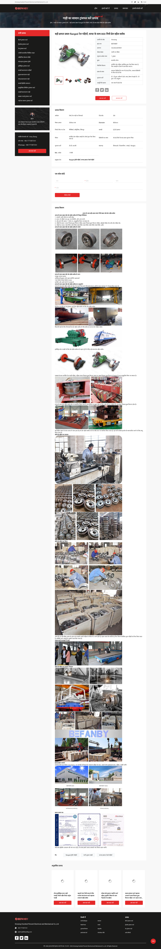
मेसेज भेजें (67, 195)
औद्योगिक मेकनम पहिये (24, 57)
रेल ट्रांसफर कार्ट (22, 48)
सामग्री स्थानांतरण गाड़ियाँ (25, 70)
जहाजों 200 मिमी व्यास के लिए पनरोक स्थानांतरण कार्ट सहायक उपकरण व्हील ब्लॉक (86, 896)
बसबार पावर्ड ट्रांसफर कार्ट (25, 96)
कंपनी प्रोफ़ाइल (84, 921)
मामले (99, 925)
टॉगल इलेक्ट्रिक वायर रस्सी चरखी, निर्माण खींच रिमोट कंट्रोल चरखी (62, 896)
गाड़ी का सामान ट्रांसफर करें (61, 22)
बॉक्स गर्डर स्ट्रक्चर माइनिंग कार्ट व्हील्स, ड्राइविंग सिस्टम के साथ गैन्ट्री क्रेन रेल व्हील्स (109, 896)
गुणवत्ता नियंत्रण (84, 928)
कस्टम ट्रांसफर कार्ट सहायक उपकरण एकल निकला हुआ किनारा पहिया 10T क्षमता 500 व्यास (133, 896)
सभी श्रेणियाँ (128, 932)
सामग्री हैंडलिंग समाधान (24, 83)
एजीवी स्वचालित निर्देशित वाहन (26, 53)
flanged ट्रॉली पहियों (71, 855)
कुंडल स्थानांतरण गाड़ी (24, 74)
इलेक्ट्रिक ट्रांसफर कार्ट (24, 66)
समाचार (99, 921)
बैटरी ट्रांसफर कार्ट (23, 40)
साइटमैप (99, 928)
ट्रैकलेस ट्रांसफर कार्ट (23, 44)
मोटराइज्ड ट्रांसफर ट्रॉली (24, 61)
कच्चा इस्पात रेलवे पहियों (105, 855)
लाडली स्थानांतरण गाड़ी (24, 92)
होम (51, 22)
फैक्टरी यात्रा (83, 925)
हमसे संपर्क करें (84, 932)
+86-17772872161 (30, 141)
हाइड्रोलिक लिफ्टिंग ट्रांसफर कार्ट (26, 87)
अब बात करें (32, 151)
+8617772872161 (31, 145)
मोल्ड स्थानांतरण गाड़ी (24, 79)
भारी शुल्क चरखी (88, 855)
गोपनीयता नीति (101, 932)
